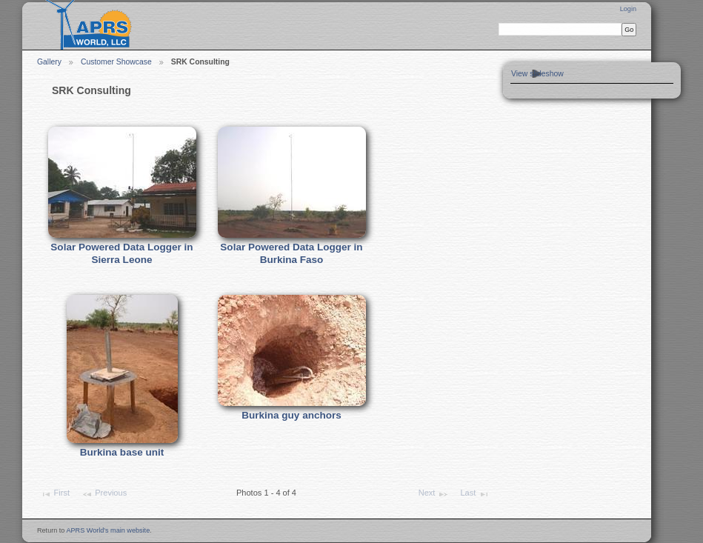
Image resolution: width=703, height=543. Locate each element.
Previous (104, 494)
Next (434, 494)
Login (628, 9)
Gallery (49, 62)
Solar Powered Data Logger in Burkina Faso (291, 253)
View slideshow (537, 74)
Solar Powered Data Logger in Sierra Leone (121, 253)
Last (474, 494)
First (55, 494)
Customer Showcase (116, 62)
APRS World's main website (108, 530)
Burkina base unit (122, 452)
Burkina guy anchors (291, 415)
